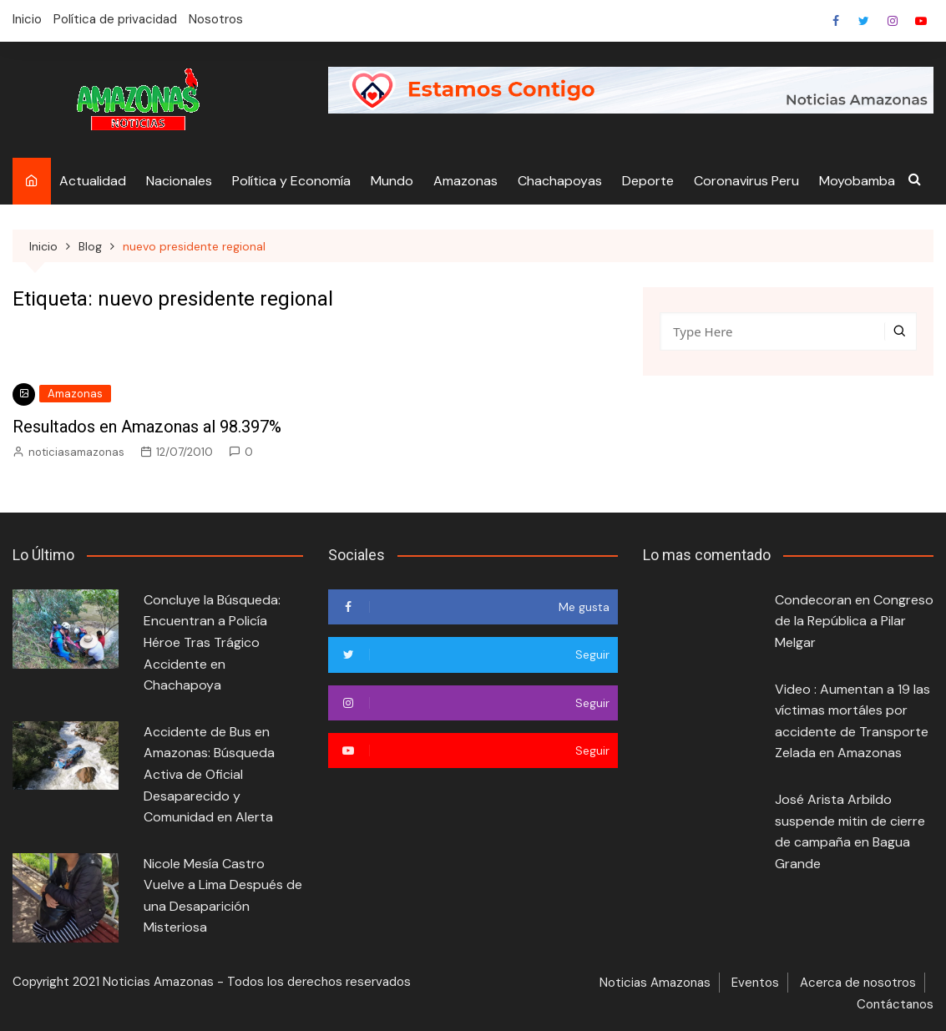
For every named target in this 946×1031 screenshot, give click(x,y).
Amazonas (465, 181)
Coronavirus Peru (746, 181)
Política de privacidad (115, 19)
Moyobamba (857, 181)
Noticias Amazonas (655, 982)
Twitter (864, 20)
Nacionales (179, 181)
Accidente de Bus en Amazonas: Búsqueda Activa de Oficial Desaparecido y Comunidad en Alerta (209, 774)
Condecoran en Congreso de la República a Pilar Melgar (854, 621)
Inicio (27, 19)
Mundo (392, 181)
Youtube (920, 20)
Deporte (648, 181)
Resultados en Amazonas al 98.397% (147, 427)
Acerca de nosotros (858, 982)
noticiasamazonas (76, 452)
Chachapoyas (560, 181)
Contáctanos (895, 1004)
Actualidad (92, 181)
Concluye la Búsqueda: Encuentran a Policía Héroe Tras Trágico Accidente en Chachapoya (212, 642)
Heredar (892, 20)
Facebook (835, 20)
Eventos (755, 982)
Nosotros (216, 19)
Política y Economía (291, 181)
